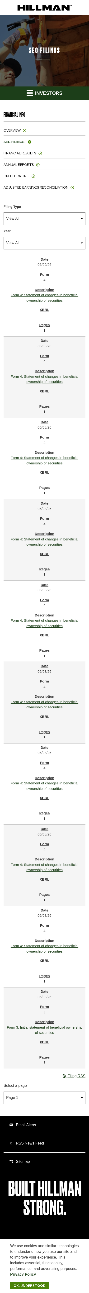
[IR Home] (44, 7)
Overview (12, 130)
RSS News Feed (26, 1143)
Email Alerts (22, 1125)
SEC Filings (14, 142)
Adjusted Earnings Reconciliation (36, 187)
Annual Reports (19, 164)
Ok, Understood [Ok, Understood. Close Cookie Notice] (30, 1285)
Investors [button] (44, 93)
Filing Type (12, 207)
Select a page (15, 1085)
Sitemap (19, 1161)
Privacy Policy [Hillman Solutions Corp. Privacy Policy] (23, 1274)
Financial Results (20, 153)
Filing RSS (73, 1076)
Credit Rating (16, 176)
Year (7, 231)
